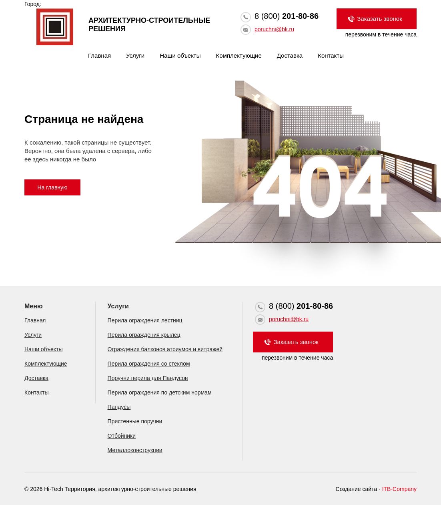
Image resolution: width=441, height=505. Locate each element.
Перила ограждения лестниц (145, 320)
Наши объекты (180, 55)
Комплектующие (239, 55)
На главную (52, 187)
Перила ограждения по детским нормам (160, 392)
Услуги (135, 55)
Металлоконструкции (135, 450)
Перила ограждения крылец (144, 335)
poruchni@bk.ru (274, 29)
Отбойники (122, 436)
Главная (99, 55)
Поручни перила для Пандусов (148, 378)
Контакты (331, 55)
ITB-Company (399, 489)
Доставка (290, 55)
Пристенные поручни (135, 421)
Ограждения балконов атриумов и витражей (165, 349)
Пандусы (119, 407)
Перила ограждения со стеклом (149, 363)
